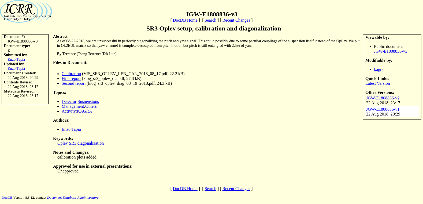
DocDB (7, 197)
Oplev (62, 143)
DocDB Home (185, 20)
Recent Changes (236, 20)
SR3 (72, 143)
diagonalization (90, 143)
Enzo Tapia (16, 59)
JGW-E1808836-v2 (382, 98)
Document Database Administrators (73, 197)
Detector (69, 101)
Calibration (71, 73)
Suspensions (88, 101)
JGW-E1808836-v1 (382, 109)
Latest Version (377, 83)
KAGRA (84, 111)
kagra (379, 69)
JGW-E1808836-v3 (390, 51)
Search (210, 20)
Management (73, 106)
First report (71, 78)
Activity (69, 111)
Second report (74, 83)
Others (91, 106)
